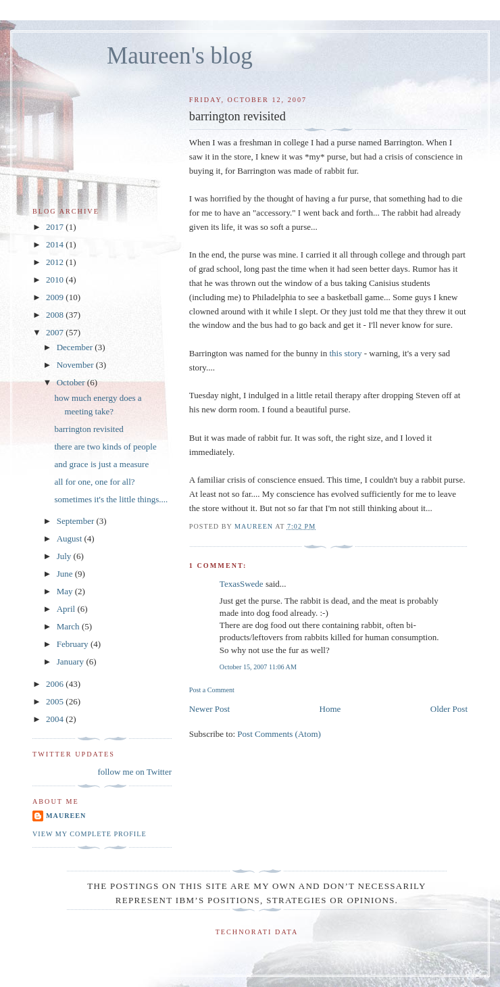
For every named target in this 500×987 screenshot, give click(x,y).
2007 (56, 332)
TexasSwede (242, 584)
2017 (56, 227)
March (69, 626)
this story (345, 353)
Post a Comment (211, 690)
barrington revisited (88, 429)
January (71, 661)
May (66, 591)
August (70, 538)
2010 (56, 279)
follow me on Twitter (134, 772)
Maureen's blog (180, 56)
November (76, 365)
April (67, 609)
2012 (56, 262)
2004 (56, 719)
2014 (56, 244)
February (74, 644)
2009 (56, 297)
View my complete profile (89, 834)
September (77, 521)
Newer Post (209, 709)
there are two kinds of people (105, 446)
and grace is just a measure (101, 464)
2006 (56, 684)
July (65, 556)
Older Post (449, 709)
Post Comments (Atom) (279, 734)
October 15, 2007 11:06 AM (258, 667)
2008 (56, 315)
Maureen (66, 815)
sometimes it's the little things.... (111, 499)
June (66, 574)
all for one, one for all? (94, 482)
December (76, 347)
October (72, 382)
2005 (56, 701)
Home (330, 709)
